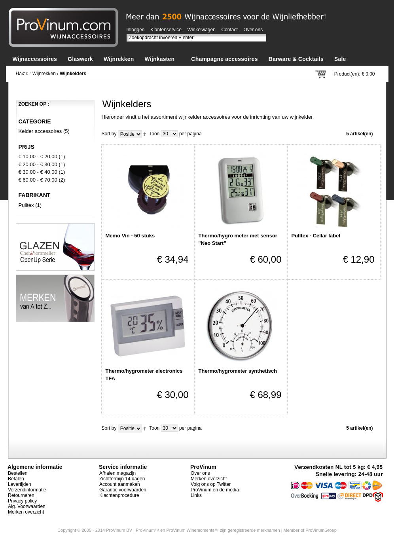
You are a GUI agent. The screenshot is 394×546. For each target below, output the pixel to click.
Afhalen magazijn (117, 473)
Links (196, 495)
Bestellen (17, 473)
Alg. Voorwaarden (26, 506)
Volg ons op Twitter (211, 484)
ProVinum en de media (215, 490)
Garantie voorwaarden (122, 490)
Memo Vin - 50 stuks (130, 236)
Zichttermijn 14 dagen (122, 479)
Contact (230, 29)
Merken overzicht (26, 512)
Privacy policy (22, 501)
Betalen (16, 479)
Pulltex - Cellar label (316, 236)
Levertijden (19, 484)
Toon (154, 133)
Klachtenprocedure (119, 495)
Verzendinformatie (27, 490)
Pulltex (26, 205)
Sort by (109, 133)
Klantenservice (166, 29)
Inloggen (136, 29)
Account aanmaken (119, 484)
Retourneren (21, 495)
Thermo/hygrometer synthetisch (238, 371)
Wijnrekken (44, 73)
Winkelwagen (202, 29)
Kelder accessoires (40, 131)
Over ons (253, 29)
